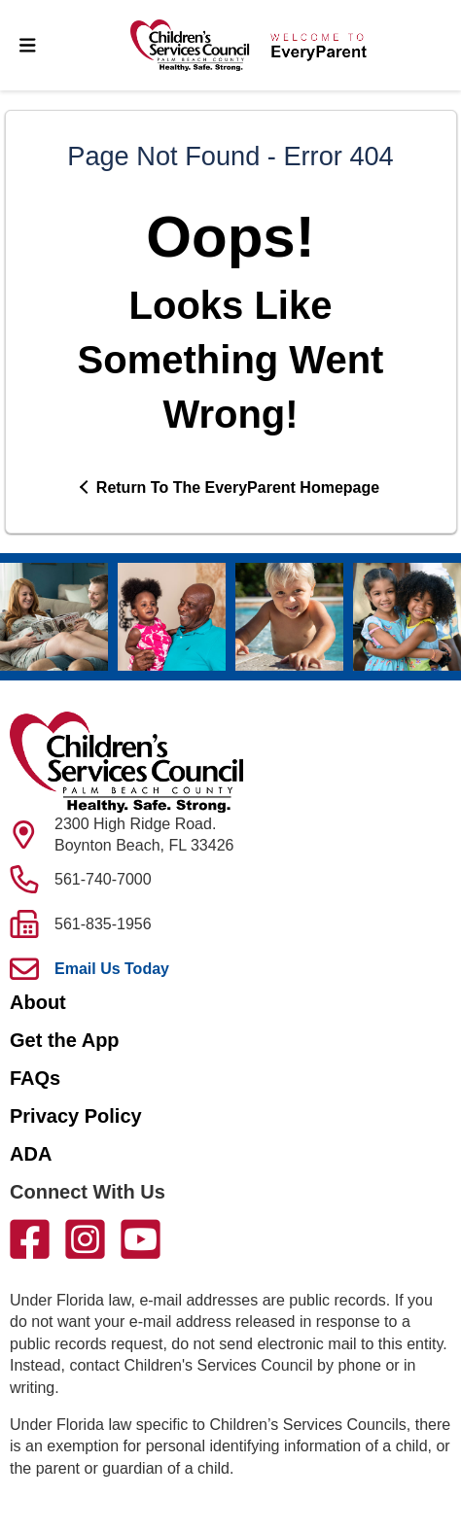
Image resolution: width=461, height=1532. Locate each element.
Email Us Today (111, 968)
